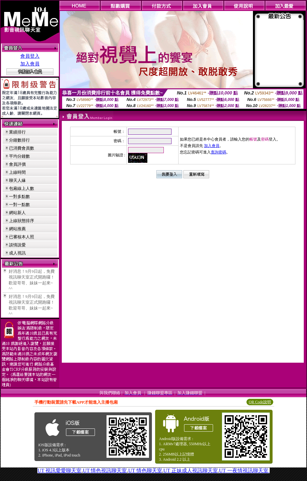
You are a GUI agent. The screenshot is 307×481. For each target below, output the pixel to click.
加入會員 (30, 63)
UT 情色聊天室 (145, 470)
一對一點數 (19, 204)
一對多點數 (19, 196)
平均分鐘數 (19, 156)
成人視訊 (17, 252)
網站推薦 (17, 228)
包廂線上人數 (21, 188)
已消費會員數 (21, 148)
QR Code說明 (260, 402)
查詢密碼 (218, 152)
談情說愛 (17, 244)
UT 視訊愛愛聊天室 (59, 470)
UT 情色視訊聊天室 (105, 470)
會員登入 (30, 56)
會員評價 (17, 164)
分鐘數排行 (19, 140)
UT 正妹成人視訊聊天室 (190, 470)
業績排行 (17, 132)
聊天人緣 (17, 180)
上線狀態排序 (21, 220)
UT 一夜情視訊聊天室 (243, 470)
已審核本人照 (21, 236)
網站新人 (17, 212)
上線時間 (17, 172)
